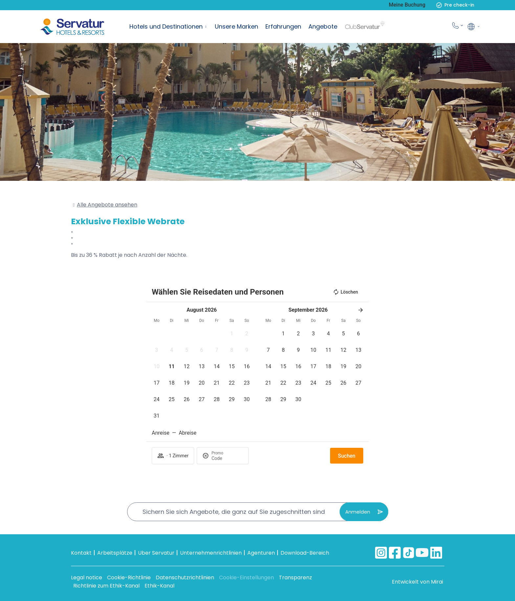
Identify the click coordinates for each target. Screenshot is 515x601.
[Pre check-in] (439, 5)
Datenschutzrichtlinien (185, 577)
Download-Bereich (304, 553)
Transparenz (295, 577)
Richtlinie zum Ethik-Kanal (106, 585)
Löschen (345, 292)
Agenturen (261, 553)
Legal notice (86, 577)
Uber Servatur (156, 553)
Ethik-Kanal (159, 585)
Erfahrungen (283, 26)
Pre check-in (459, 5)
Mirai (437, 582)
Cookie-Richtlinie (129, 577)
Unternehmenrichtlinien (211, 553)
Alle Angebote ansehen (107, 204)
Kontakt (81, 553)
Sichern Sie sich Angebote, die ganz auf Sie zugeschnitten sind (234, 512)
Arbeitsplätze (114, 553)
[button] (231, 334)
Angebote (322, 26)
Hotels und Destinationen (166, 26)
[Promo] (227, 458)
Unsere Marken (236, 26)
